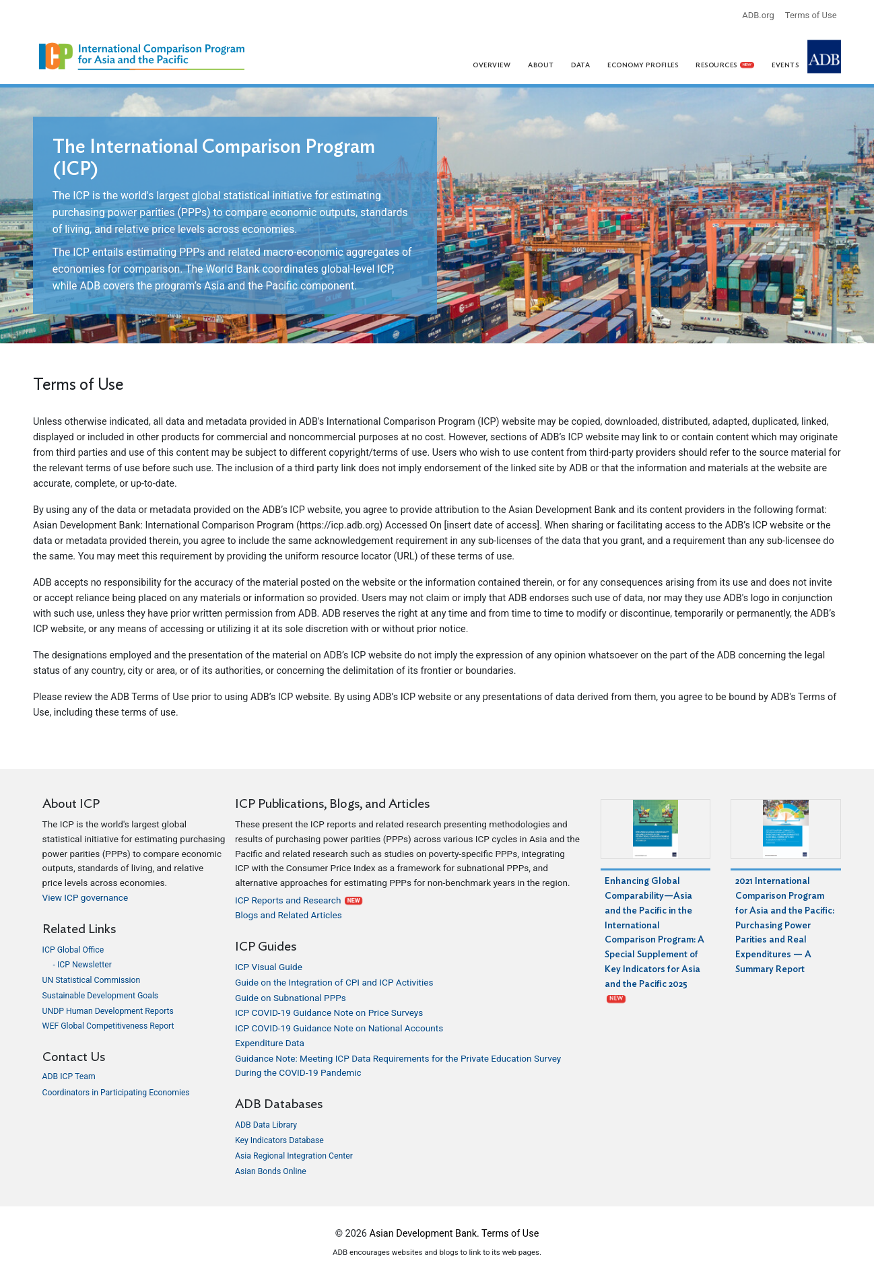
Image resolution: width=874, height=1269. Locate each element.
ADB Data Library (266, 1125)
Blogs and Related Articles (288, 915)
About (541, 65)
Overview (491, 65)
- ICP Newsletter (82, 964)
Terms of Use (811, 15)
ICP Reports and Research (298, 900)
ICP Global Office (73, 950)
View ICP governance (85, 897)
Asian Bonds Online (270, 1171)
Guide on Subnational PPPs (290, 997)
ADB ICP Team (69, 1076)
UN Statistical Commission (91, 980)
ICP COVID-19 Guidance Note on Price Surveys (329, 1012)
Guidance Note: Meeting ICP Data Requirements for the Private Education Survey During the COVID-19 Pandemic (398, 1065)
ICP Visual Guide (268, 966)
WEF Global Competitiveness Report (108, 1026)
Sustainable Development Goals (100, 995)
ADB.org (758, 15)
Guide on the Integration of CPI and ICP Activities (334, 982)
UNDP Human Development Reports (108, 1011)
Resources (725, 65)
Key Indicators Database (279, 1140)
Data (580, 65)
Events (785, 65)
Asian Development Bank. (424, 1233)
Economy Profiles (642, 65)
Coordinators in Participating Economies (116, 1092)
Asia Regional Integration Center (294, 1156)
